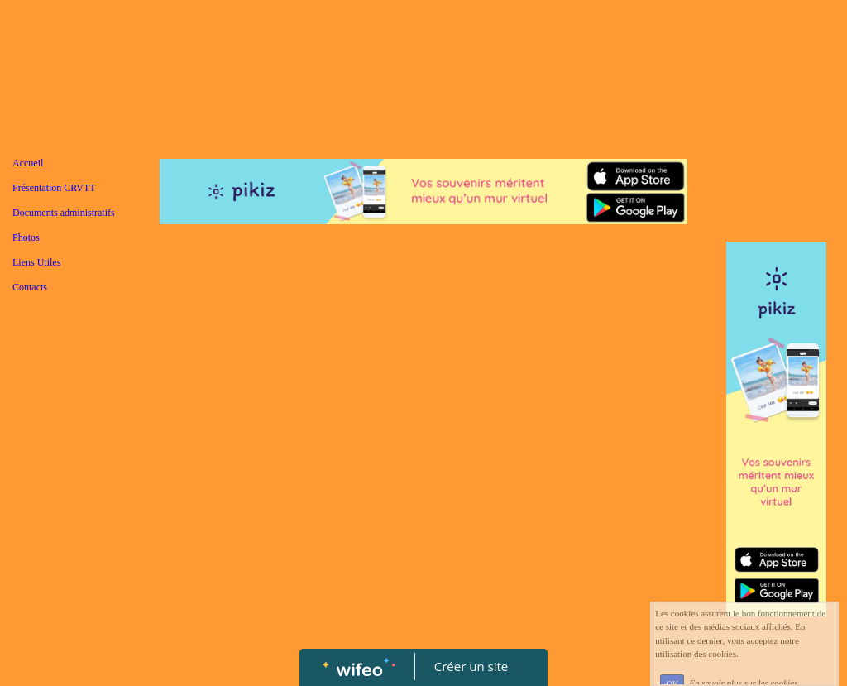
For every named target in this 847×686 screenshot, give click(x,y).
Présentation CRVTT (54, 188)
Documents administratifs (63, 212)
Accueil (27, 163)
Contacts (29, 287)
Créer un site (471, 666)
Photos (26, 237)
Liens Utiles (36, 262)
